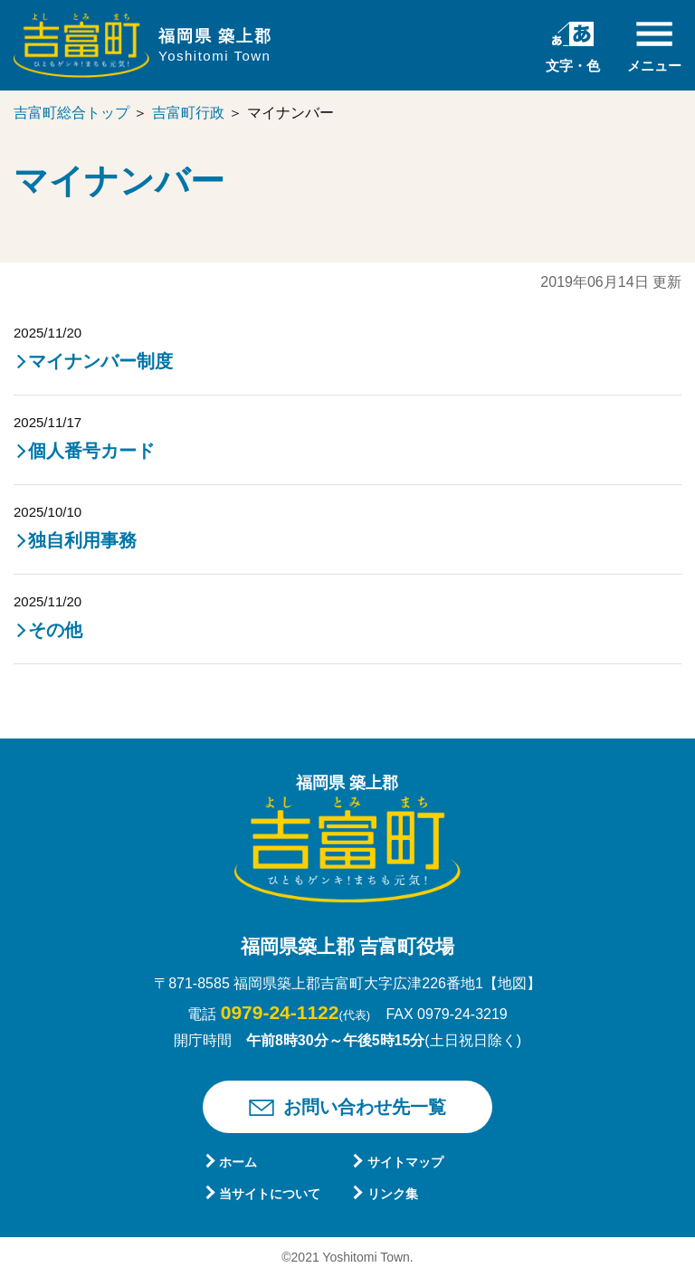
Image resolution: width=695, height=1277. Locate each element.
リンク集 (392, 1193)
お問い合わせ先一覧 (364, 1107)
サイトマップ (405, 1162)
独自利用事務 (82, 540)
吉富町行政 (188, 112)
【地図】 (512, 983)
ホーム (238, 1162)
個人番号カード (91, 451)
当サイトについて (269, 1193)
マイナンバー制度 (100, 361)
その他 (55, 630)
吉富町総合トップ (71, 112)
